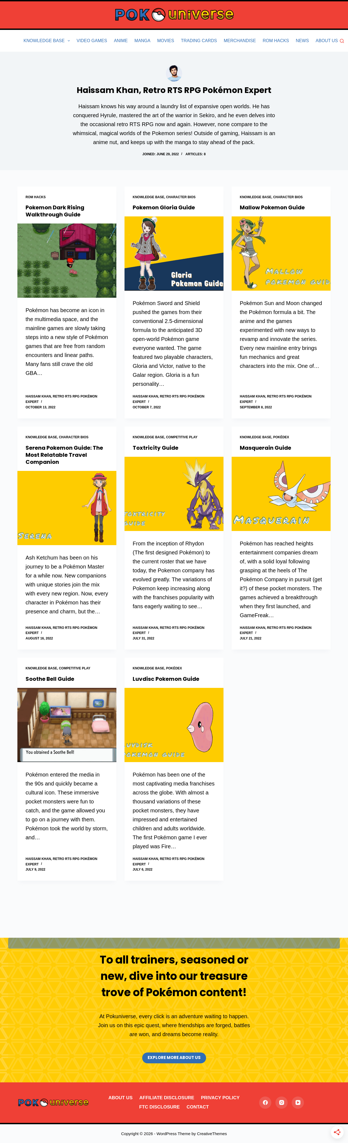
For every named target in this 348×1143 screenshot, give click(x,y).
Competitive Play (182, 437)
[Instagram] (281, 1103)
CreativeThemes (212, 1133)
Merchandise (240, 40)
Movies (165, 40)
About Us (327, 40)
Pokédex (281, 437)
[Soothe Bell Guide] (66, 725)
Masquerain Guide (265, 448)
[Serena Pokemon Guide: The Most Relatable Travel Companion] (66, 508)
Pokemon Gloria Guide (164, 207)
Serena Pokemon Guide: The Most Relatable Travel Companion (64, 455)
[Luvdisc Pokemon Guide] (174, 725)
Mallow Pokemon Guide (272, 207)
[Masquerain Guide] (281, 494)
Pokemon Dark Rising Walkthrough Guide (55, 211)
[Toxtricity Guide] (174, 494)
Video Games (92, 40)
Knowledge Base (48, 41)
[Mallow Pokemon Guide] (281, 253)
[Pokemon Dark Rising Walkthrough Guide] (66, 260)
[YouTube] (298, 1103)
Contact (198, 1107)
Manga (143, 40)
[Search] (342, 41)
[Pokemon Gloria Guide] (174, 253)
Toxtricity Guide (155, 448)
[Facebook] (265, 1103)
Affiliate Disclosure (166, 1097)
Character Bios (181, 197)
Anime (121, 40)
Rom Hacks (276, 40)
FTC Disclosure (159, 1107)
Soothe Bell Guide (50, 679)
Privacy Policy (220, 1097)
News (302, 40)
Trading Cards (199, 40)
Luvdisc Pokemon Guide (166, 679)
